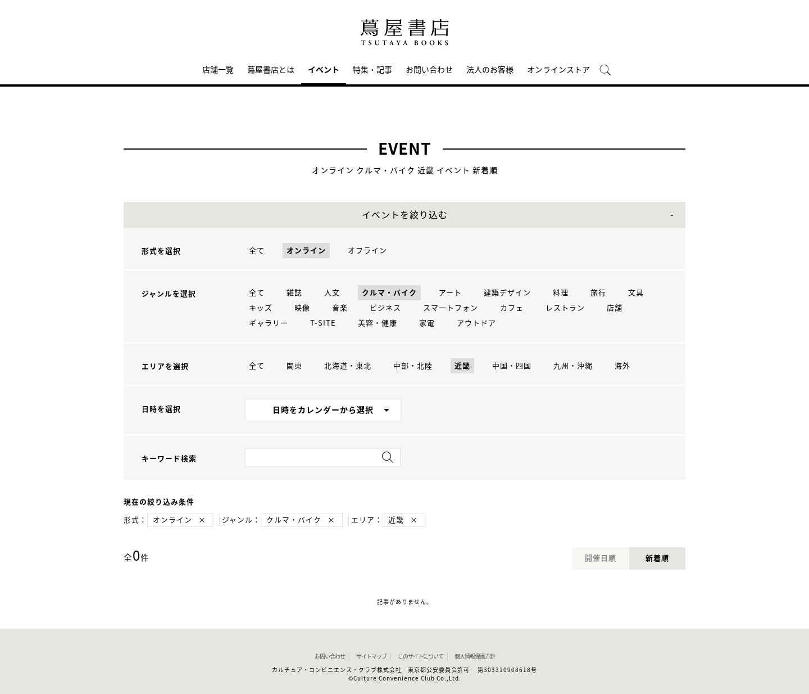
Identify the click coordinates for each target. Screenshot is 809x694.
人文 (332, 292)
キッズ (260, 308)
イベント (323, 70)
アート (450, 292)
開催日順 (600, 558)
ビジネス (385, 308)
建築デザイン (507, 292)
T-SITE (323, 323)
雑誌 (294, 292)
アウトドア (476, 323)
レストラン (565, 308)
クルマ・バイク (389, 292)
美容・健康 (377, 323)
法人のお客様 (489, 70)
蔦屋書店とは (270, 70)
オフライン (367, 250)
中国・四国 (511, 365)
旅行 (598, 292)
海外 (622, 365)
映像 (302, 308)
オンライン (306, 250)
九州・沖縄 (573, 365)
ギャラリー (268, 323)
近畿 (462, 365)
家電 (427, 323)
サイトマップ (371, 656)
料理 (561, 292)
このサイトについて (420, 656)
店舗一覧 (218, 70)
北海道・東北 (347, 365)
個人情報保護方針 (475, 656)
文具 (636, 292)
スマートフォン (450, 308)
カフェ (512, 308)
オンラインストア (558, 70)
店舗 (614, 308)
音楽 (340, 308)
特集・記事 (372, 70)
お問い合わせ (429, 70)
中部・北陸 (413, 365)
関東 (294, 365)
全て (257, 250)
